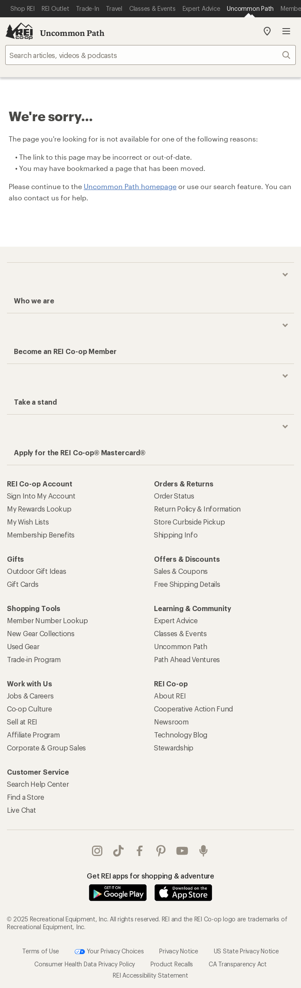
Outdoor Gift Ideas (36, 571)
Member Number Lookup (47, 620)
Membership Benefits (41, 535)
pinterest (161, 851)
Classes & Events (180, 633)
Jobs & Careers (30, 696)
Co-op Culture (29, 709)
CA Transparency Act (238, 964)
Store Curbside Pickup (189, 522)
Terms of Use (40, 951)
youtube (182, 851)
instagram (97, 851)
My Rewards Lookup (39, 509)
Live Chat (21, 810)
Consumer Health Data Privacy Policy (84, 964)
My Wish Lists (28, 522)
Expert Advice (176, 620)
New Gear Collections (41, 633)
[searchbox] (150, 55)
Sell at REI (22, 722)
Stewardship (173, 747)
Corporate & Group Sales (46, 747)
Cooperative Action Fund (193, 709)
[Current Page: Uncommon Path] (250, 8)
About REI (170, 696)
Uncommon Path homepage (130, 186)
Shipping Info (176, 535)
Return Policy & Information (197, 509)
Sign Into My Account (41, 496)
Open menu (286, 31)
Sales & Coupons (181, 571)
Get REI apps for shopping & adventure (150, 876)
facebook (140, 851)
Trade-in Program (34, 659)
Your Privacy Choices (109, 951)
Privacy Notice (178, 951)
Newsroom (171, 722)
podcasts (203, 851)
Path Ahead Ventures (187, 659)
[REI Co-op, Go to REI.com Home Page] (19, 31)
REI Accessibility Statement (150, 975)
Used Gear (23, 646)
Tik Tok (118, 851)
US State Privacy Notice (246, 951)
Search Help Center (38, 784)
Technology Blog (180, 735)
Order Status (174, 496)
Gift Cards (22, 584)
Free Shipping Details (187, 584)
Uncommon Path (72, 33)
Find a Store (25, 797)
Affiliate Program (33, 735)
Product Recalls (171, 964)
